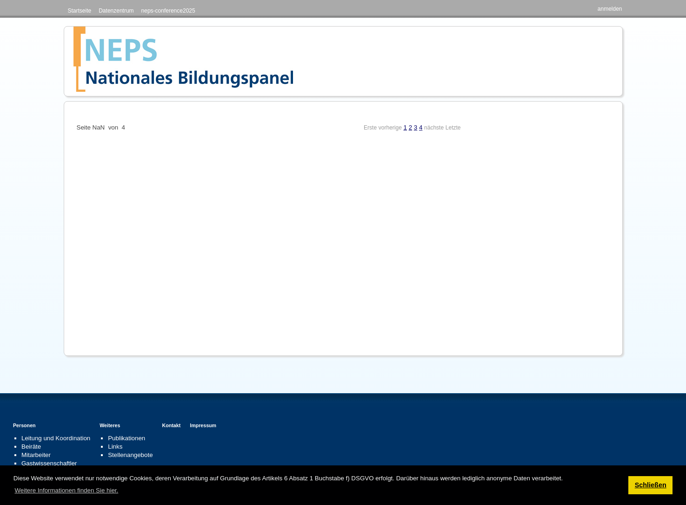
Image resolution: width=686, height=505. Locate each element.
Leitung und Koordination (55, 438)
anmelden (610, 9)
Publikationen (126, 438)
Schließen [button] (650, 485)
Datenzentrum (116, 10)
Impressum (203, 425)
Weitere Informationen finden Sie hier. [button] (66, 490)
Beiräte (31, 446)
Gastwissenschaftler (49, 463)
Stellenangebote (130, 454)
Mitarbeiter (36, 454)
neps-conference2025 (168, 10)
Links (115, 446)
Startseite (80, 10)
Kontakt (171, 425)
